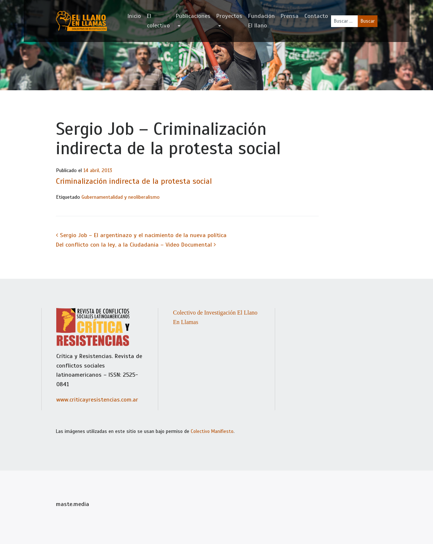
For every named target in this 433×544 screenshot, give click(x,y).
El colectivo (158, 20)
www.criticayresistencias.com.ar (97, 399)
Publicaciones (193, 16)
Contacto (316, 16)
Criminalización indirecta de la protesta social (134, 181)
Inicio (134, 16)
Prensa (290, 16)
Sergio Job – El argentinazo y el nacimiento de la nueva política (141, 235)
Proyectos (229, 16)
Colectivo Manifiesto (212, 431)
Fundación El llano (261, 20)
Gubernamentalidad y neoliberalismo (120, 197)
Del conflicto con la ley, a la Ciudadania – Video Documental (136, 244)
